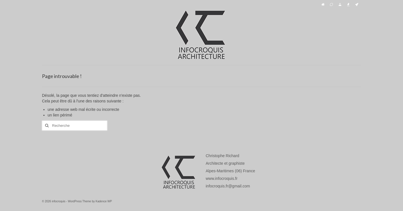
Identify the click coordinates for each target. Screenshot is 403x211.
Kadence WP (104, 201)
